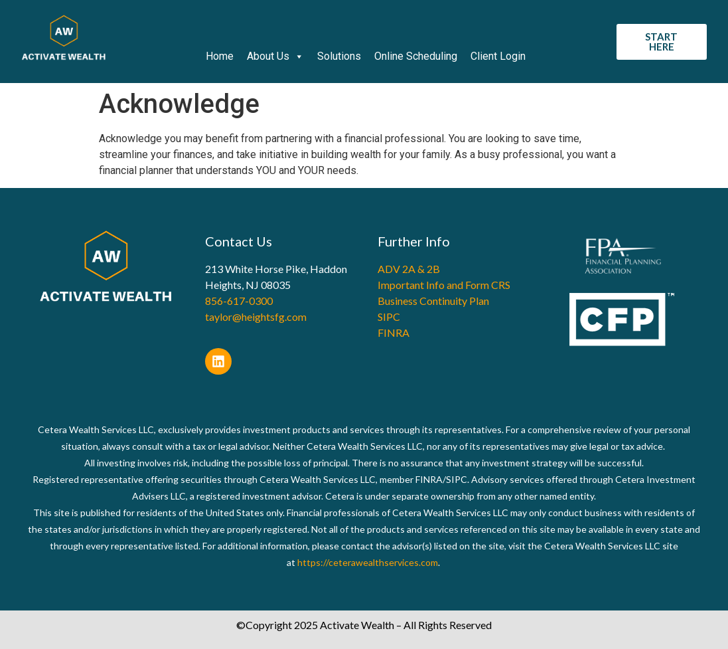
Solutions (339, 56)
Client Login (498, 56)
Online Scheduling (415, 56)
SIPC (389, 316)
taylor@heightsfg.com (256, 316)
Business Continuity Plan (433, 300)
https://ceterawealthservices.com (367, 562)
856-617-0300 (239, 300)
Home (220, 56)
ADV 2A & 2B (409, 268)
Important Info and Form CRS (444, 284)
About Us (275, 56)
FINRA (393, 332)
